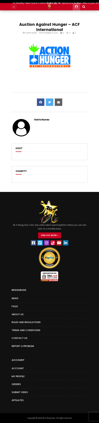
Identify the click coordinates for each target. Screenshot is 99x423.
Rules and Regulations (26, 322)
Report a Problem (23, 346)
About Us (18, 314)
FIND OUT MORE (49, 235)
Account (18, 368)
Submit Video (20, 392)
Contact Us (19, 338)
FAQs (15, 306)
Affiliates (18, 400)
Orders (16, 384)
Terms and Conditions (26, 330)
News (15, 298)
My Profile (18, 376)
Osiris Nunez (31, 33)
